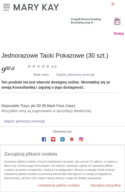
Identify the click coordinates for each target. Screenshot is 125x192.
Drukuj (119, 33)
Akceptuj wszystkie (106, 185)
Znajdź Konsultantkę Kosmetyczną (86, 20)
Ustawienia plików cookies (59, 185)
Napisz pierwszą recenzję (76, 74)
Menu (6, 6)
